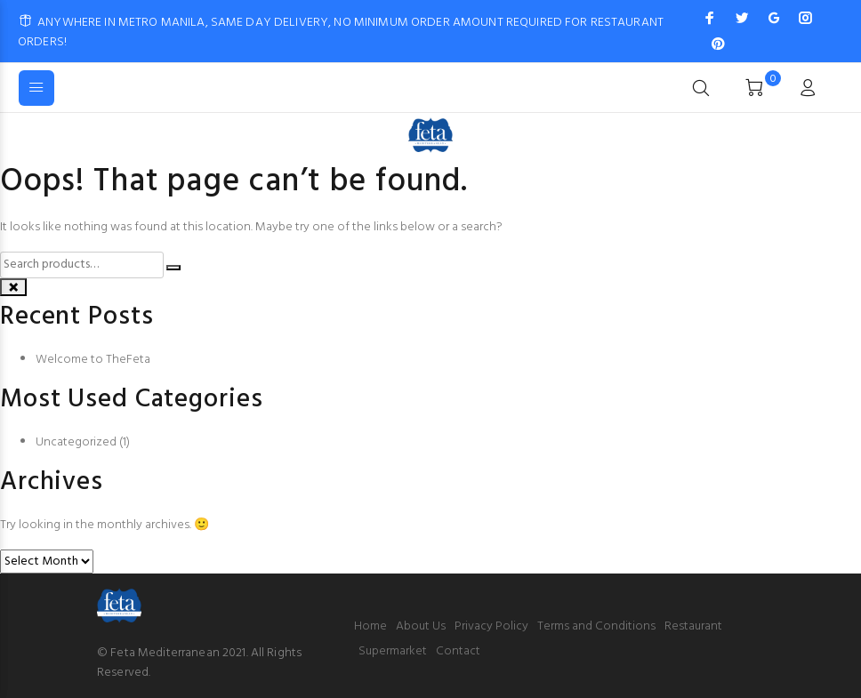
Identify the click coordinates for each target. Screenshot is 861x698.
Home (370, 626)
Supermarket (392, 651)
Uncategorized (76, 442)
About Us (421, 626)
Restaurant (693, 626)
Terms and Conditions (596, 626)
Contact (458, 651)
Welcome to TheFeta (93, 359)
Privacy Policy (491, 626)
